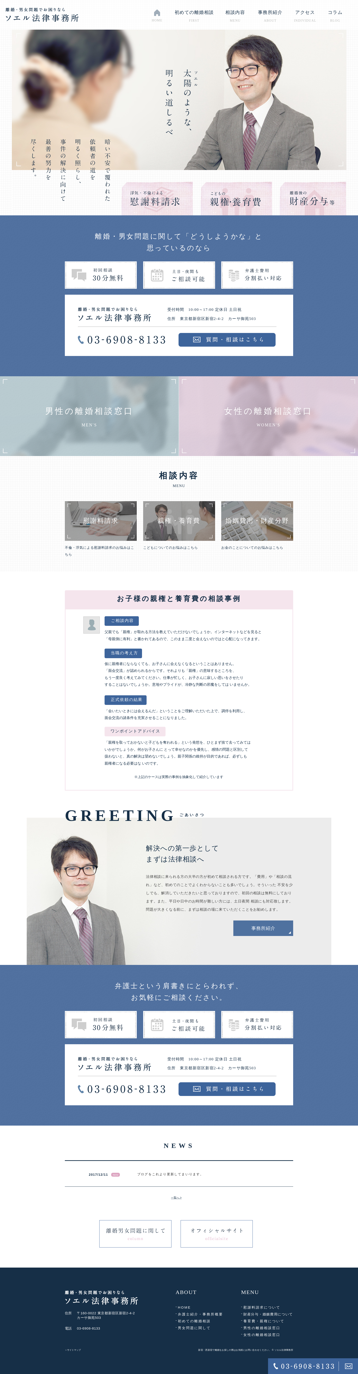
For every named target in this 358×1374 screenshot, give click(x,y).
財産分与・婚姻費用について (268, 1314)
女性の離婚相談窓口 (261, 1335)
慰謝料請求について (261, 1307)
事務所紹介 (263, 928)
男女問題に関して (194, 1328)
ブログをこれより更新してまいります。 (170, 1174)
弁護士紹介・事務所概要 (200, 1314)
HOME (184, 1307)
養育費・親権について (263, 1321)
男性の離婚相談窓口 (261, 1328)
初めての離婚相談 (194, 1321)
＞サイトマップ (73, 1350)
